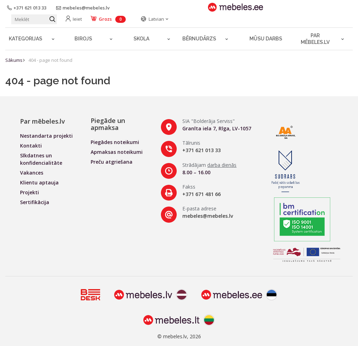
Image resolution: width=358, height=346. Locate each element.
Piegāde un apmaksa (108, 124)
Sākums (13, 60)
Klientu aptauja (39, 182)
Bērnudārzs (199, 38)
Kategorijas (25, 38)
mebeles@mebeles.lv (207, 216)
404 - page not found (50, 60)
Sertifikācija (34, 202)
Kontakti (31, 145)
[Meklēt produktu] (34, 19)
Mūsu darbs (265, 38)
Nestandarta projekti (46, 135)
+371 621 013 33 (201, 150)
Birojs (83, 38)
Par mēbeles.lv (315, 39)
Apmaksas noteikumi (117, 152)
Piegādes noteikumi (115, 142)
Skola (141, 38)
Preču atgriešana (111, 161)
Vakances (31, 172)
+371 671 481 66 (201, 194)
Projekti (29, 192)
